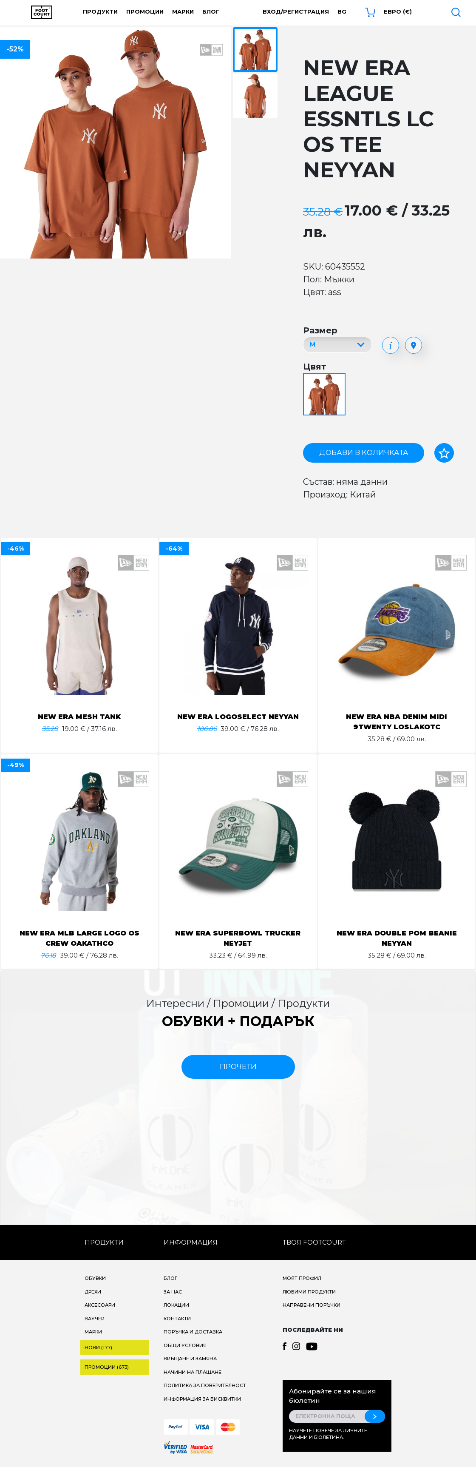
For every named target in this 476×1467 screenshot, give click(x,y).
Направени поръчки (311, 1305)
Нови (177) (98, 1347)
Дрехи (93, 1292)
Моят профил (302, 1278)
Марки (183, 11)
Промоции (145, 11)
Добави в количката (363, 452)
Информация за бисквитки (202, 1399)
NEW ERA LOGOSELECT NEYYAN (238, 717)
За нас (173, 1292)
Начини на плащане (192, 1372)
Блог (210, 11)
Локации (176, 1305)
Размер (320, 330)
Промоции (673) (107, 1367)
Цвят (314, 366)
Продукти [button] (100, 11)
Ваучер (94, 1319)
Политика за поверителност (205, 1385)
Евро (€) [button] (398, 11)
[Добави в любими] (444, 453)
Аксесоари (100, 1305)
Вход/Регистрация (296, 11)
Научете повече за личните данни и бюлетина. (328, 1434)
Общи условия (185, 1345)
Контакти (177, 1319)
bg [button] (341, 11)
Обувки (95, 1278)
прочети (238, 1066)
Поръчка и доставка (193, 1332)
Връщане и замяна (190, 1359)
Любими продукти (309, 1292)
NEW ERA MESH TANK (79, 717)
